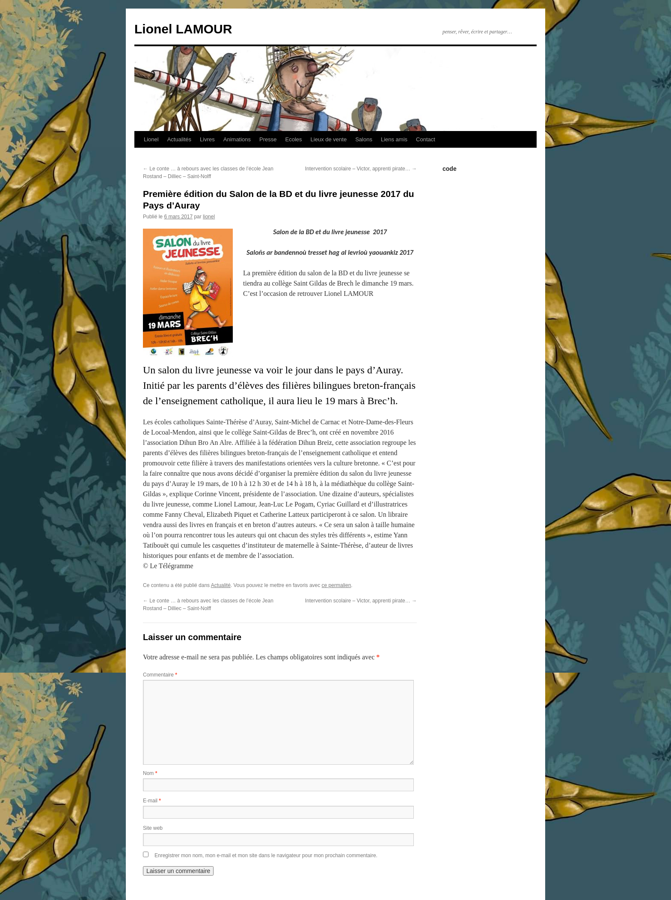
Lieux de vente (329, 139)
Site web (153, 828)
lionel (209, 217)
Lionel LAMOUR (183, 29)
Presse (267, 139)
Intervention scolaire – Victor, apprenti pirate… (361, 169)
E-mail (152, 801)
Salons (363, 139)
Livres (207, 139)
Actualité (221, 585)
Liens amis (394, 139)
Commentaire (160, 675)
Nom (150, 773)
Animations (237, 139)
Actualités (179, 139)
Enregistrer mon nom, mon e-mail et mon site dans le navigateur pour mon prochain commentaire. (265, 855)
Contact (425, 139)
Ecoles (293, 139)
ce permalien (336, 585)
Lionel (151, 139)
